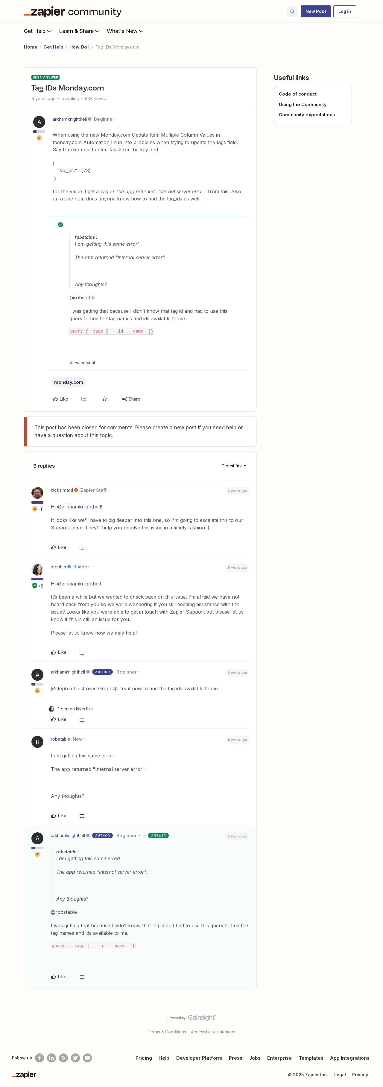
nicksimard (62, 490)
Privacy (360, 1074)
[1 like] (70, 709)
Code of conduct (298, 94)
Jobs (255, 1058)
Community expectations (307, 114)
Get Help (38, 30)
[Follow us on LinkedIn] (51, 1057)
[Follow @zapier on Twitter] (75, 1057)
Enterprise (279, 1058)
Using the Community (303, 104)
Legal (340, 1074)
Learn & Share (80, 30)
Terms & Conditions (167, 1031)
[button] (316, 11)
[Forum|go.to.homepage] (74, 11)
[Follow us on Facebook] (39, 1057)
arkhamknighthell (70, 119)
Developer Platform (199, 1058)
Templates (311, 1058)
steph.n (58, 567)
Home (30, 47)
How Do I (79, 47)
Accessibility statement (213, 1031)
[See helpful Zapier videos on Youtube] (87, 1057)
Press (235, 1058)
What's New (126, 30)
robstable (60, 739)
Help (164, 1058)
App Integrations (350, 1058)
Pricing (144, 1058)
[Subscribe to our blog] (63, 1057)
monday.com (68, 382)
